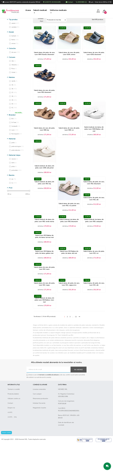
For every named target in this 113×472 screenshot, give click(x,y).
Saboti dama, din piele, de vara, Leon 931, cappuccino (69, 310)
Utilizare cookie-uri (14, 427)
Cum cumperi (37, 422)
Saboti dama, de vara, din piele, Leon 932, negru (44, 310)
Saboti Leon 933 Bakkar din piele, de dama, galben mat (44, 276)
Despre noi (11, 436)
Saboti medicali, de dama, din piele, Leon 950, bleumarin (69, 242)
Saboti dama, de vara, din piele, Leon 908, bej (44, 147)
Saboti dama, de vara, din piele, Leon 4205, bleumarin (94, 68)
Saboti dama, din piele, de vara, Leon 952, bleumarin (94, 203)
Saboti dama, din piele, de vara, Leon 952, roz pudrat (69, 225)
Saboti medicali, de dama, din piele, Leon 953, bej (44, 203)
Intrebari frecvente (39, 432)
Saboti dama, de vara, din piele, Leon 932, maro (44, 293)
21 (76, 345)
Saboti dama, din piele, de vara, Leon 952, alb (94, 220)
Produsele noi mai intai (56, 34)
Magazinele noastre (39, 436)
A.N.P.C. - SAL (12, 445)
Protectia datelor (13, 422)
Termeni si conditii (14, 418)
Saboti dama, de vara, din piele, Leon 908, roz (69, 147)
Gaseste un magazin (52, 2)
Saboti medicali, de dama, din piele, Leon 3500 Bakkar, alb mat (94, 146)
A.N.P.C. (10, 441)
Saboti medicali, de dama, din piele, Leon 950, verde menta (44, 242)
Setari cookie (6, 461)
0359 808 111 (81, 2)
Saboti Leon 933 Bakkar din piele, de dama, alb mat (69, 276)
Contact (69, 2)
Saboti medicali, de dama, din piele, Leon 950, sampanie (94, 242)
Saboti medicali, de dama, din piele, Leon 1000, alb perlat (44, 186)
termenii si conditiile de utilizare (49, 403)
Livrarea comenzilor (39, 418)
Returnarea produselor (40, 427)
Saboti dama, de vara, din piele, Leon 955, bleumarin (44, 108)
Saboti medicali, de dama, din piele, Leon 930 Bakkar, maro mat (44, 327)
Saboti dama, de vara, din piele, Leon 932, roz (93, 276)
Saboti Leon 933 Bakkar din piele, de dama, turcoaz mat (44, 259)
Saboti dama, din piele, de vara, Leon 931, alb (94, 310)
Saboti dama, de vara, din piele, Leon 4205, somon (69, 68)
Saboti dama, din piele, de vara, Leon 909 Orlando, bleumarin (44, 69)
